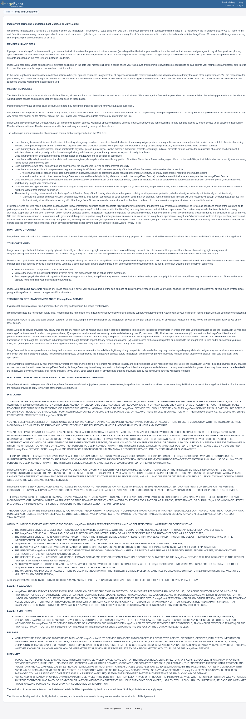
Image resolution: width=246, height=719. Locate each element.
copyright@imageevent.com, (21, 253)
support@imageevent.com (149, 312)
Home (7, 12)
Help (241, 2)
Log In (240, 5)
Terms (128, 708)
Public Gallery (228, 2)
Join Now (229, 5)
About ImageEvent (112, 708)
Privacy (138, 708)
